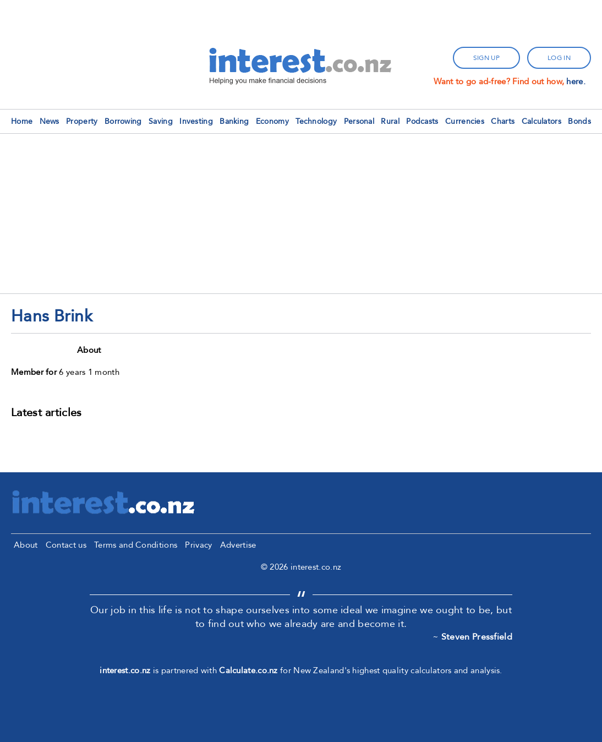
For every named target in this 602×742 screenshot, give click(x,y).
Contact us (66, 544)
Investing (196, 121)
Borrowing (123, 121)
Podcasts (422, 121)
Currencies (464, 121)
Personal (359, 121)
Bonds (579, 121)
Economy (272, 121)
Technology (316, 121)
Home (21, 121)
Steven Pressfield (476, 637)
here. (575, 81)
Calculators (541, 121)
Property (81, 121)
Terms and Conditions (135, 544)
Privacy (198, 544)
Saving (161, 121)
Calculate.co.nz (248, 670)
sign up (486, 57)
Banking (234, 121)
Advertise (238, 544)
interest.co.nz (125, 670)
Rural (390, 121)
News (49, 121)
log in (559, 57)
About (26, 544)
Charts (503, 121)
